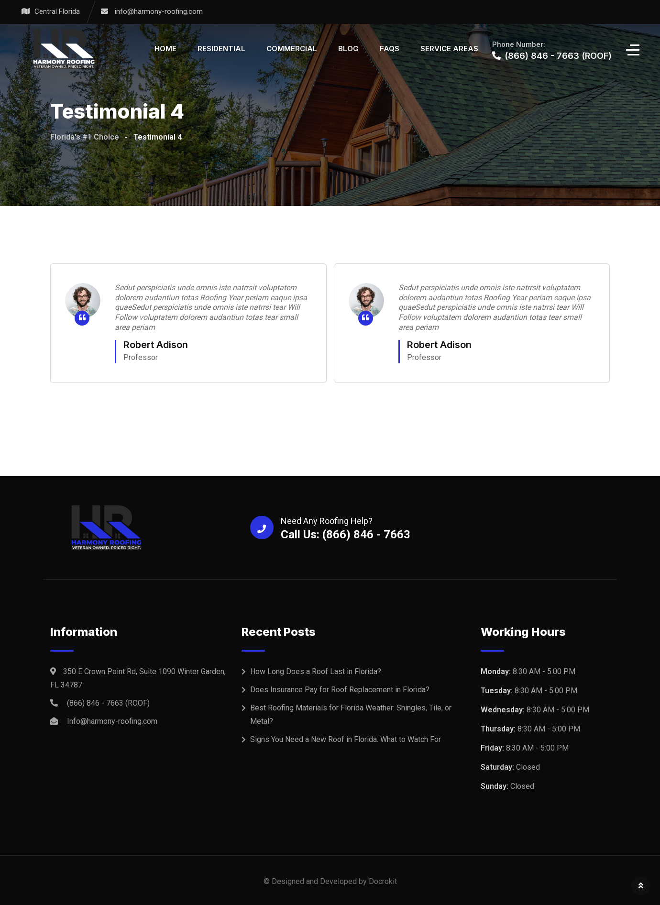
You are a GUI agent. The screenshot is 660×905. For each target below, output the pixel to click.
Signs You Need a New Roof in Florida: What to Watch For (345, 739)
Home (165, 48)
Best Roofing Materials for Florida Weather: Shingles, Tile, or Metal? (350, 714)
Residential (221, 48)
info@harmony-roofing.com (159, 11)
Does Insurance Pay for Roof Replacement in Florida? (339, 689)
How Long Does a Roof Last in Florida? (315, 671)
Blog (348, 48)
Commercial (291, 48)
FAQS (389, 48)
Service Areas (449, 48)
